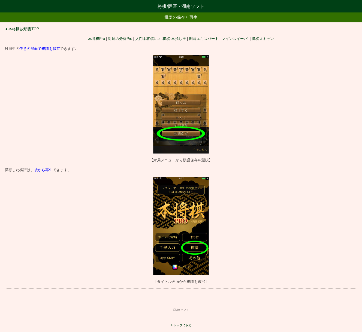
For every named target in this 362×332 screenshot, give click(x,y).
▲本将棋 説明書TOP (22, 29)
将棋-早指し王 (174, 39)
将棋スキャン (263, 39)
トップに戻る (183, 325)
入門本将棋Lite (147, 39)
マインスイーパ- (235, 39)
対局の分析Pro (120, 39)
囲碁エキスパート (204, 39)
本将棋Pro (97, 39)
